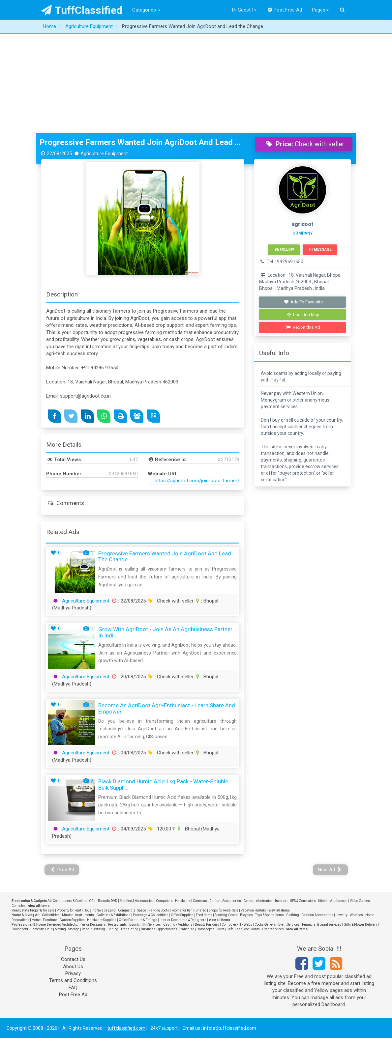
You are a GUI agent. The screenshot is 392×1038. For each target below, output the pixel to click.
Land (112, 910)
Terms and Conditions (73, 980)
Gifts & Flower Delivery (360, 924)
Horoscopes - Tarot (210, 929)
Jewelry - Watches (349, 915)
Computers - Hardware (173, 901)
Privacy (73, 973)
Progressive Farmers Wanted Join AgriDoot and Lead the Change (142, 142)
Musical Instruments (78, 915)
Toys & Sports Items (269, 915)
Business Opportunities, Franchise (167, 929)
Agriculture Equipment (85, 601)
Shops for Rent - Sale (223, 910)
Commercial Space (132, 910)
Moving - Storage (67, 929)
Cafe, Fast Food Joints (243, 929)
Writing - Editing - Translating (116, 929)
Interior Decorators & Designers (183, 920)
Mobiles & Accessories (137, 901)
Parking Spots (158, 910)
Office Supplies (182, 915)
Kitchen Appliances (332, 901)
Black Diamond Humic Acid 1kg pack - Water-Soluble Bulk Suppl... (163, 784)
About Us (73, 966)
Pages (320, 10)
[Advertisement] (196, 84)
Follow (284, 249)
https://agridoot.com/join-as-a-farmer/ (197, 481)
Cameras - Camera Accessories (217, 901)
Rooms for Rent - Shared (188, 910)
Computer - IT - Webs (237, 924)
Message (320, 249)
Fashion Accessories (317, 915)
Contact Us (73, 959)
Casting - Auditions (178, 924)
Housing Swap (94, 910)
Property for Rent (69, 910)
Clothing (292, 915)
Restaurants (117, 924)
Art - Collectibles (47, 915)
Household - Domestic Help (32, 929)
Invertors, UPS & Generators (295, 901)
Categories (146, 10)
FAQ (73, 988)
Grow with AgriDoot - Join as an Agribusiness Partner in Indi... (165, 632)
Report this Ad (303, 327)
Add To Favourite (303, 301)
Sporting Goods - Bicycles (234, 915)
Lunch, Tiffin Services (145, 924)
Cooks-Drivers (265, 924)
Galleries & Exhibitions (113, 915)
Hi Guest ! (244, 10)
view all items (38, 906)
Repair (87, 929)
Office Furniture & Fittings (138, 920)
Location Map (303, 314)
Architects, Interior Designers (84, 924)
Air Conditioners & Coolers (67, 901)
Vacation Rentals (253, 910)
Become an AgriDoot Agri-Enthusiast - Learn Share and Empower (166, 708)
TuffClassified (82, 10)
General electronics (258, 901)
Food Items (204, 915)
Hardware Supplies (101, 920)
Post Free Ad (285, 10)
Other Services (273, 929)
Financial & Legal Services (321, 924)
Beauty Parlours (207, 924)
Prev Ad (62, 870)
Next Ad (330, 870)
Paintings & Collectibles (150, 915)
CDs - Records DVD (103, 901)
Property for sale (42, 910)
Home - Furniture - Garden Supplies (58, 920)
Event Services (289, 924)
